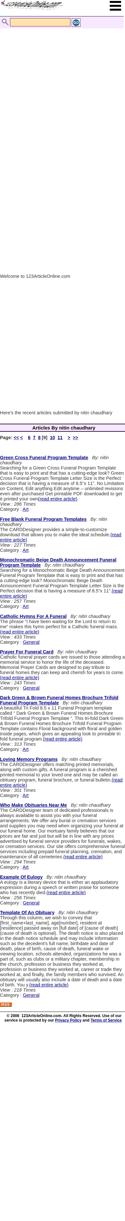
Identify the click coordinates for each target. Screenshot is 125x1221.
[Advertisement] (61, 84)
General (31, 642)
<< (16, 437)
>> (75, 437)
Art (26, 509)
